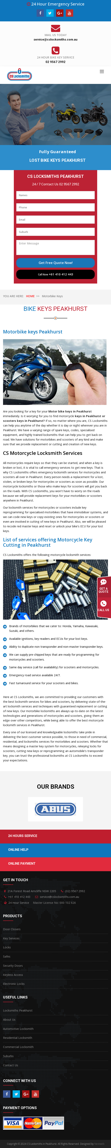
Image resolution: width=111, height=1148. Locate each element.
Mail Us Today (55, 35)
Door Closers (12, 929)
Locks (7, 947)
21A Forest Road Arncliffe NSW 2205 (32, 891)
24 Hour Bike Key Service (55, 57)
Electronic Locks (14, 984)
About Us (9, 1020)
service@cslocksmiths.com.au (55, 39)
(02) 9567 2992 (75, 891)
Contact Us (10, 1065)
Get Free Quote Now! (56, 263)
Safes (6, 956)
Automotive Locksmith (18, 1029)
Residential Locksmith (17, 1038)
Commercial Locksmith (18, 1047)
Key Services (11, 938)
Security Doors (13, 966)
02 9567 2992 (55, 62)
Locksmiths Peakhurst (18, 1010)
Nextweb (99, 1144)
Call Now (55, 274)
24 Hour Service (18, 903)
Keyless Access (13, 975)
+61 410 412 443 (19, 897)
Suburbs (8, 1056)
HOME (30, 296)
